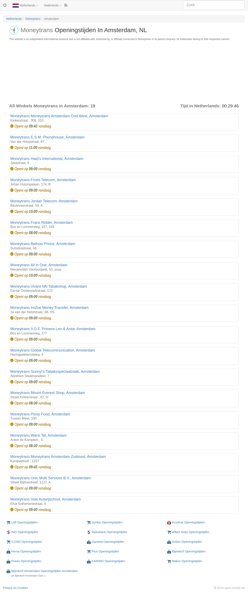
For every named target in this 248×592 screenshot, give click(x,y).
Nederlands (52, 5)
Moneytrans (32, 18)
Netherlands (25, 6)
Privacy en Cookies (15, 588)
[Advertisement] (124, 72)
